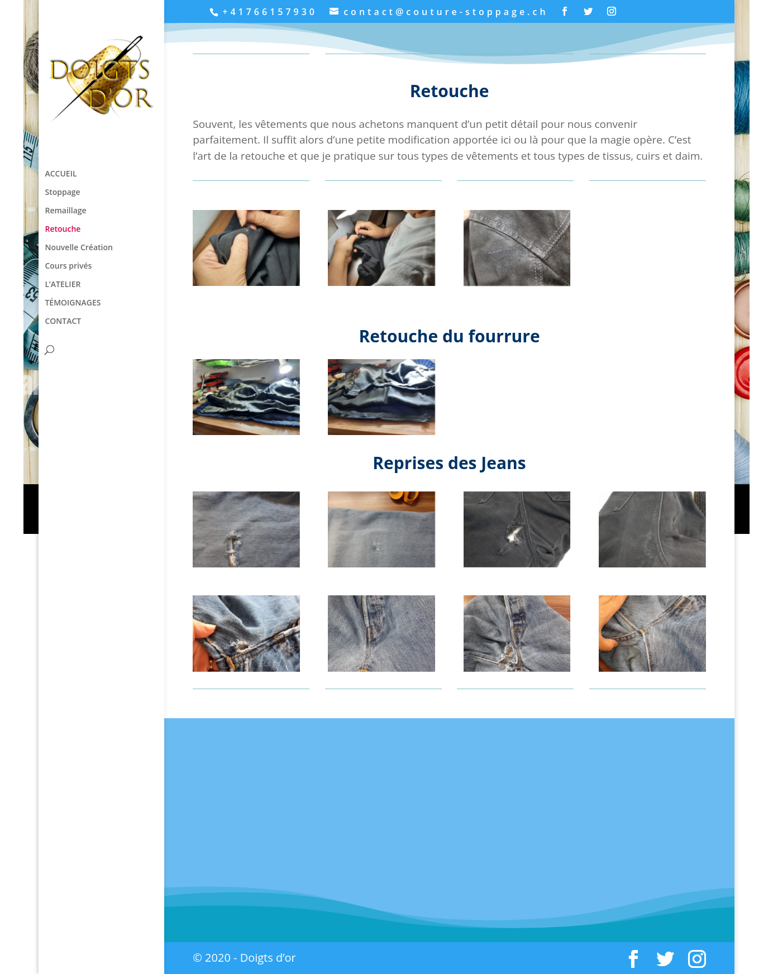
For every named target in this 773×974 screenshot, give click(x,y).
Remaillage (65, 211)
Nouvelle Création (78, 248)
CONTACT (63, 321)
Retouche (62, 229)
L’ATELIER (62, 284)
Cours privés (68, 266)
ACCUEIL (61, 174)
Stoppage (62, 192)
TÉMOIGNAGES (73, 303)
